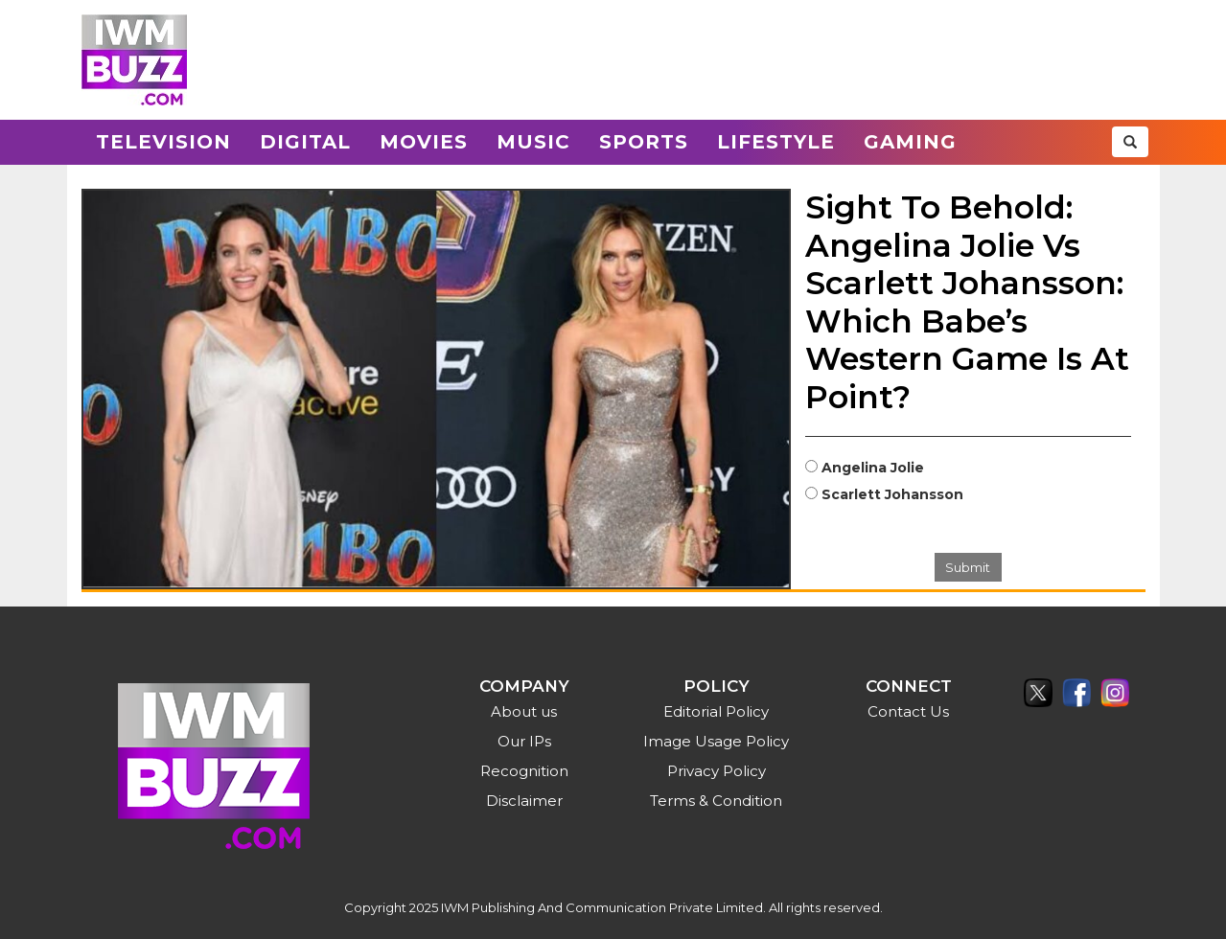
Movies (424, 141)
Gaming (910, 141)
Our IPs (524, 741)
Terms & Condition (716, 800)
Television (163, 141)
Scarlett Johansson (892, 494)
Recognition (524, 771)
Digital (305, 141)
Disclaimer (524, 800)
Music (533, 141)
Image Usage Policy (716, 741)
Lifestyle (776, 141)
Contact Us (908, 711)
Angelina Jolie (872, 467)
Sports (643, 141)
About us (524, 711)
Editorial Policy (716, 711)
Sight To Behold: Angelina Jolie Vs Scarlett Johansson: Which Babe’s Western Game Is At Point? (967, 302)
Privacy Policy (716, 771)
